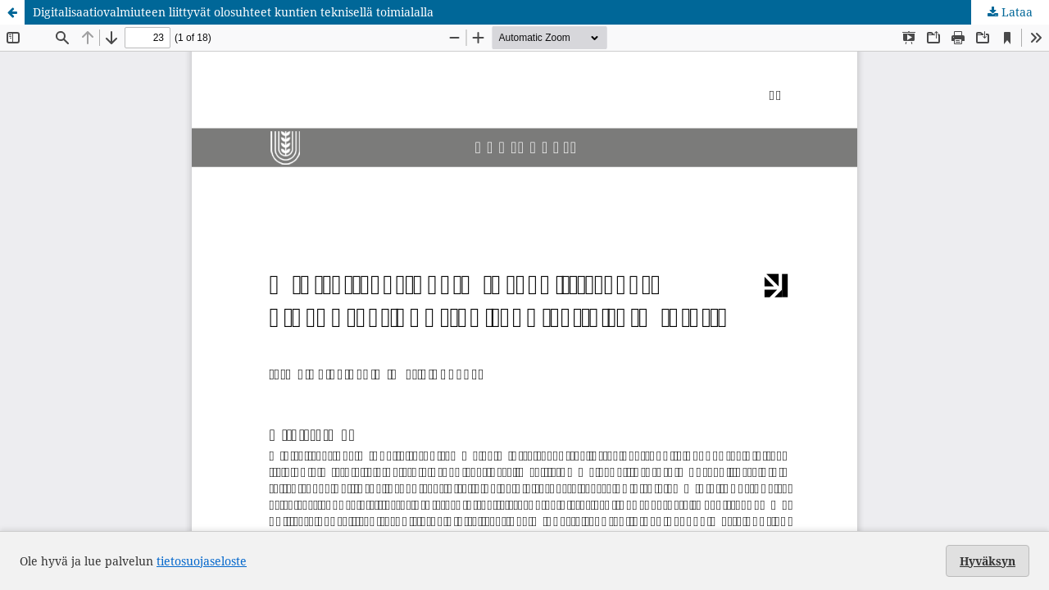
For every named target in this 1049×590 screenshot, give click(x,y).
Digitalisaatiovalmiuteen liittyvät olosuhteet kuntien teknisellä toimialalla (233, 12)
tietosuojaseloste (202, 561)
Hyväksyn (987, 561)
